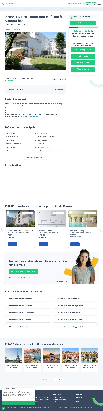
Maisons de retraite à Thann (20, 320)
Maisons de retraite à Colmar (58, 9)
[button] (60, 79)
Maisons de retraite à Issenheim (22, 313)
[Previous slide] (44, 379)
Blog (77, 401)
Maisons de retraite (12, 9)
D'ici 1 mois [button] (83, 56)
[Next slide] (58, 379)
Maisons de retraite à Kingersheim (70, 306)
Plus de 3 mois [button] (83, 69)
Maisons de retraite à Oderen (21, 327)
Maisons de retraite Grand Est (26, 9)
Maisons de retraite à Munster (69, 299)
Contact (55, 401)
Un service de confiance (59, 399)
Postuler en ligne (83, 23)
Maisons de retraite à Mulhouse (22, 299)
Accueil (4, 9)
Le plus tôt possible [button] (83, 50)
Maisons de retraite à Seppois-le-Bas (72, 327)
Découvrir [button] (12, 244)
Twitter (78, 399)
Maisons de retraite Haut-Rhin (42, 9)
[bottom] (8, 212)
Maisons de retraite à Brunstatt (69, 313)
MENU (99, 4)
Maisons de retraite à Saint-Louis (70, 320)
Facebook (79, 397)
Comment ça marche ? (58, 397)
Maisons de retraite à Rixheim (21, 306)
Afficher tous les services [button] (35, 157)
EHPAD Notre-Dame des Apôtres (75, 9)
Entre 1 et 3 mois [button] (83, 63)
